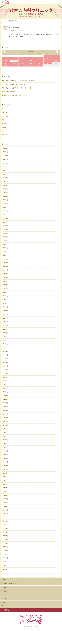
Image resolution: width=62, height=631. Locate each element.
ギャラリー (5, 595)
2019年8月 (5, 443)
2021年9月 (5, 351)
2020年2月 (5, 421)
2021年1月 (5, 381)
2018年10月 (5, 480)
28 (39, 65)
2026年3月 (5, 152)
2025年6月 (5, 185)
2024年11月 (5, 211)
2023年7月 (5, 270)
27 (31, 65)
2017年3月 (5, 550)
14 (39, 61)
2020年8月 (5, 399)
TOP (3, 109)
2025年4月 (5, 192)
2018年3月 (5, 506)
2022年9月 (5, 307)
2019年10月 (5, 436)
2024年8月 (5, 222)
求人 (3, 131)
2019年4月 (5, 458)
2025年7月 (5, 181)
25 (14, 65)
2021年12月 (5, 340)
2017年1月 (5, 558)
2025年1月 (5, 203)
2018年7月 (5, 491)
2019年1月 (5, 469)
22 (47, 63)
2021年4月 (5, 369)
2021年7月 (5, 358)
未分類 (4, 123)
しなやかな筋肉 (14, 27)
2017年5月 (5, 543)
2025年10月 (5, 170)
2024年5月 (5, 233)
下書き (4, 120)
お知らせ (4, 112)
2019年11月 (5, 432)
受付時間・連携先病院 (9, 584)
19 (22, 63)
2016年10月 (5, 569)
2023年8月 (5, 266)
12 (22, 61)
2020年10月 (5, 392)
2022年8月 (5, 310)
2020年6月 (5, 406)
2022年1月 (5, 336)
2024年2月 (5, 244)
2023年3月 (5, 285)
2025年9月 (5, 174)
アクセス (4, 599)
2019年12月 (5, 428)
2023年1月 (5, 292)
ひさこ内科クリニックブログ (10, 116)
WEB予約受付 (6, 610)
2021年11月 (5, 344)
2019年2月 (5, 465)
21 (39, 63)
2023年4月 (5, 281)
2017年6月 (5, 539)
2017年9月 (5, 528)
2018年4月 (5, 502)
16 (56, 61)
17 (6, 63)
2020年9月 (5, 395)
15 (47, 61)
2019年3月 (5, 462)
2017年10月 (5, 524)
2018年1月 (5, 513)
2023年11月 (5, 255)
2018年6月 (5, 495)
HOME (3, 580)
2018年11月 (5, 477)
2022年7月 (5, 314)
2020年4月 (5, 414)
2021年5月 (5, 366)
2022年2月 (5, 333)
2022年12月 (5, 296)
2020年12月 (5, 384)
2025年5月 (5, 189)
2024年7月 (5, 225)
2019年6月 (5, 451)
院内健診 (4, 591)
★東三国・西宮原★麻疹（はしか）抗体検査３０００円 (18, 80)
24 (6, 65)
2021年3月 (5, 373)
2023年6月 (5, 274)
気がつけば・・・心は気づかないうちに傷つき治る (16, 88)
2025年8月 (5, 178)
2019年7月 (5, 447)
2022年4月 (5, 325)
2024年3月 (5, 240)
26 (22, 65)
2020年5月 (5, 410)
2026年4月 (5, 148)
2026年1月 (5, 159)
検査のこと (5, 127)
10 (6, 61)
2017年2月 (5, 554)
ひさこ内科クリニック (31, 626)
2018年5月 (5, 499)
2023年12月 (5, 251)
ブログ (3, 606)
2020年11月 (5, 388)
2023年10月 (5, 259)
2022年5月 (5, 321)
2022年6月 (5, 318)
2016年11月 (5, 565)
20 (31, 63)
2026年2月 (5, 155)
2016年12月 (5, 561)
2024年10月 (5, 214)
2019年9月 (5, 440)
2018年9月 (5, 484)
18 (14, 63)
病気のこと (5, 134)
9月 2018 (31, 51)
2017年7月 (5, 536)
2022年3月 (5, 329)
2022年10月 (5, 303)
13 (31, 61)
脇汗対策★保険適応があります (11, 91)
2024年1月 (5, 248)
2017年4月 (5, 547)
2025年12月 (5, 163)
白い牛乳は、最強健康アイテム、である (13, 84)
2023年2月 (5, 288)
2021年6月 (5, 362)
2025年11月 (5, 166)
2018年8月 (5, 488)
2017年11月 (5, 521)
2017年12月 (5, 517)
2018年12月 (5, 473)
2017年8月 (5, 532)
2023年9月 (5, 262)
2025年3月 (5, 196)
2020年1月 (5, 425)
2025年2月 (5, 200)
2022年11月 (5, 299)
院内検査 (4, 587)
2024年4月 (5, 237)
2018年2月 (5, 510)
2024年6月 (5, 229)
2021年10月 (5, 347)
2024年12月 (5, 207)
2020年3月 (5, 417)
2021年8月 (5, 355)
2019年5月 (5, 454)
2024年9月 (5, 218)
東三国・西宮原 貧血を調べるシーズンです (14, 95)
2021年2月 (5, 377)
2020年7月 (5, 403)
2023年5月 (5, 277)
